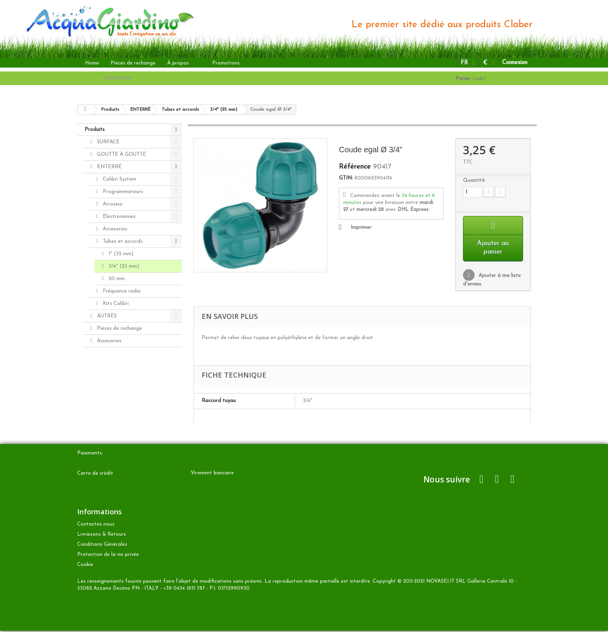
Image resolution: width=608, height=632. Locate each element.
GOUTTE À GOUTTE (120, 154)
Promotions (226, 63)
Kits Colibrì (115, 303)
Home (92, 63)
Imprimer (361, 227)
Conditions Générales (102, 545)
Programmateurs (122, 191)
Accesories (114, 229)
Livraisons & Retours (101, 535)
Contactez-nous (95, 525)
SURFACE (107, 142)
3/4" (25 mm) (123, 266)
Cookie (85, 565)
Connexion (514, 63)
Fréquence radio (121, 291)
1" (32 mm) (120, 253)
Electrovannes (118, 216)
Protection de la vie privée (108, 555)
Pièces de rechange (133, 63)
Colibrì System (118, 179)
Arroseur (112, 204)
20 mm (116, 278)
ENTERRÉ (108, 166)
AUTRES (106, 316)
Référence (355, 167)
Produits (95, 129)
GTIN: (346, 178)
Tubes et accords (122, 241)
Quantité (474, 180)
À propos (178, 63)
